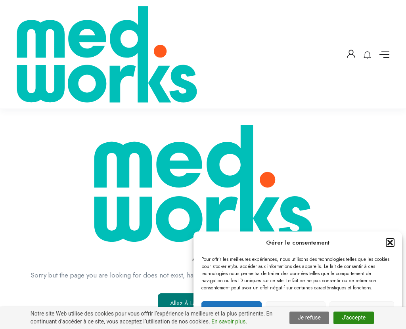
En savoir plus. (229, 321)
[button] (390, 243)
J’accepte (354, 317)
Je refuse (309, 317)
